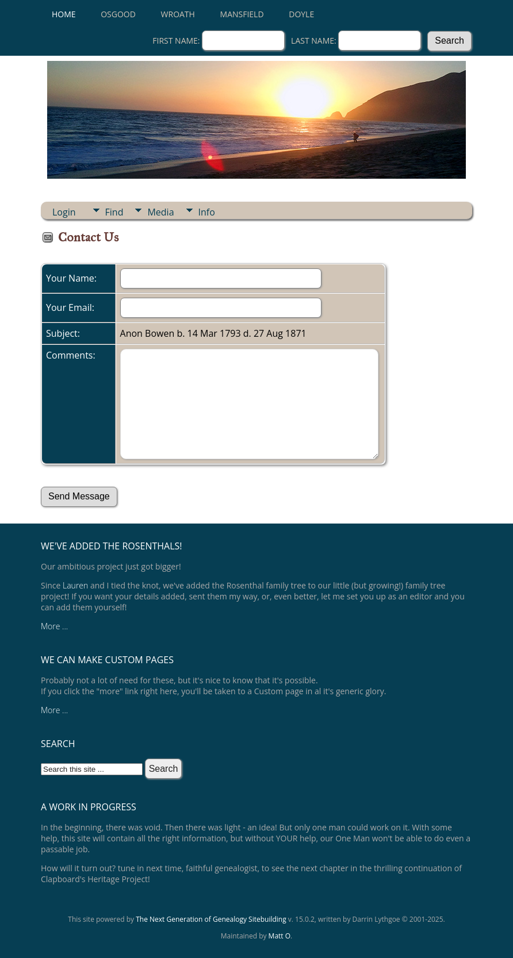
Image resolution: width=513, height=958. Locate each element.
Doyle (301, 14)
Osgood (118, 14)
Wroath (178, 14)
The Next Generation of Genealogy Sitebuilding (211, 919)
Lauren (75, 585)
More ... (54, 626)
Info (206, 212)
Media (160, 212)
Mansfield (242, 14)
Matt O (279, 936)
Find (114, 212)
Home (64, 14)
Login (64, 212)
